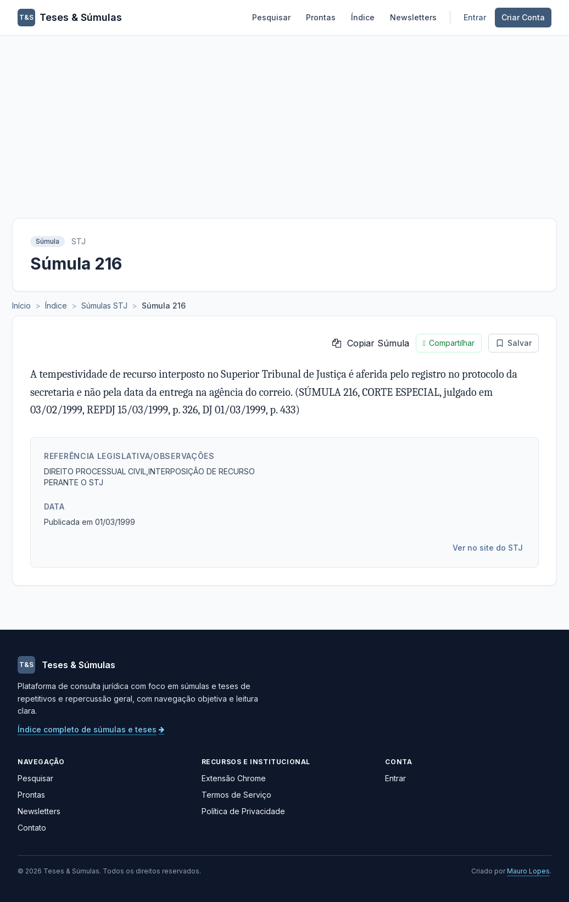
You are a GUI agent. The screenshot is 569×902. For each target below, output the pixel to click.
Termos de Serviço (236, 794)
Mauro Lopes (528, 871)
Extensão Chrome (234, 778)
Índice (363, 17)
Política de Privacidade (243, 811)
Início (21, 305)
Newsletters (413, 17)
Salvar (513, 343)
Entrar (475, 17)
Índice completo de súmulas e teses (91, 729)
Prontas (321, 17)
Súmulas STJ (104, 305)
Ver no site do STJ (488, 547)
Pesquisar (271, 17)
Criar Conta (523, 17)
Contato (32, 827)
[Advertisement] (284, 118)
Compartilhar (449, 343)
